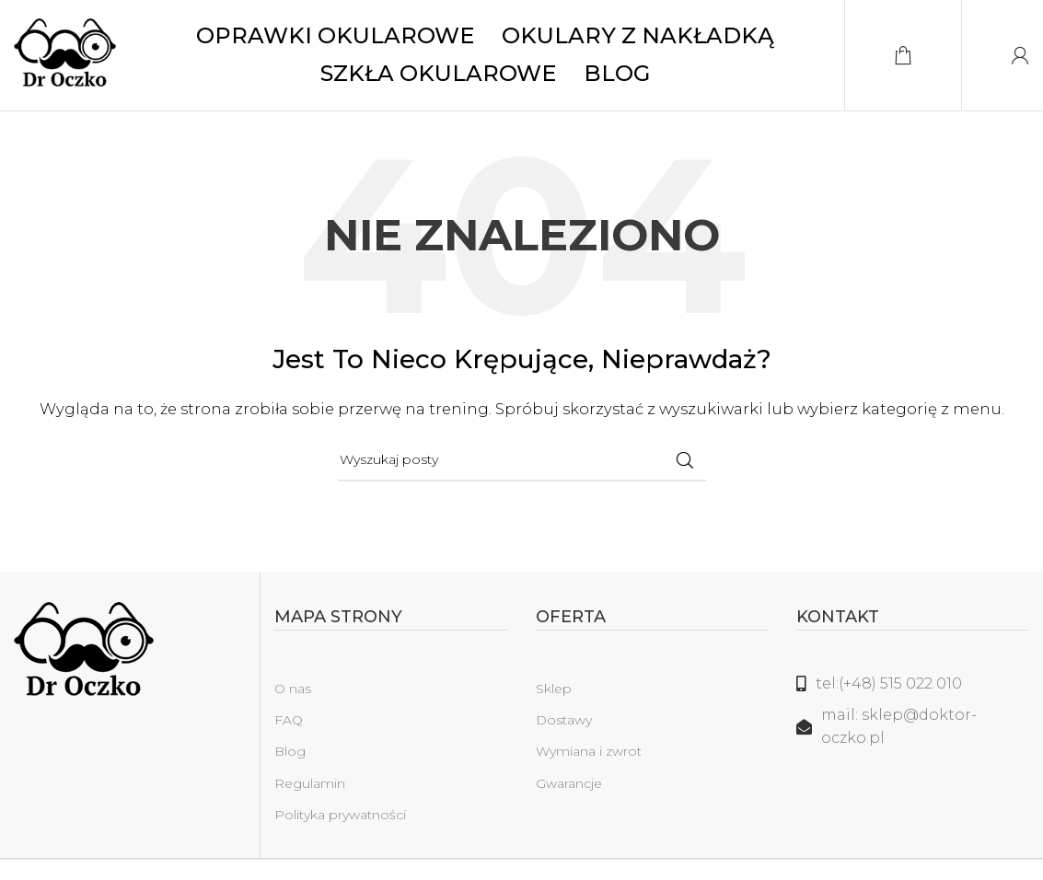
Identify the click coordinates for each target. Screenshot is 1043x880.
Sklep (554, 688)
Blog (290, 751)
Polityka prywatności (340, 814)
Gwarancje (569, 783)
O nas (292, 688)
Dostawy (564, 720)
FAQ (288, 720)
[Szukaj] (522, 460)
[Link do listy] (912, 684)
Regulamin (309, 783)
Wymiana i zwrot (589, 751)
